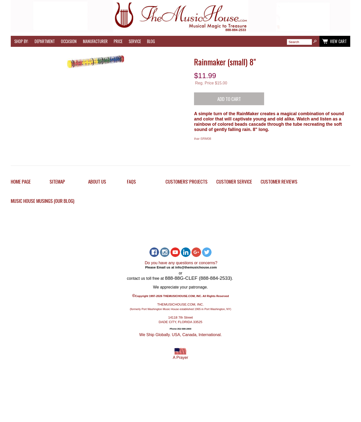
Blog (151, 41)
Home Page (21, 181)
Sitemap (57, 181)
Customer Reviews (279, 181)
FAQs (131, 181)
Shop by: (21, 41)
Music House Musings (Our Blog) (42, 200)
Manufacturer (95, 41)
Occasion (69, 41)
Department (45, 41)
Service (135, 41)
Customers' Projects (186, 181)
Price (118, 41)
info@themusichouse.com (196, 267)
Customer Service (234, 181)
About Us (97, 181)
